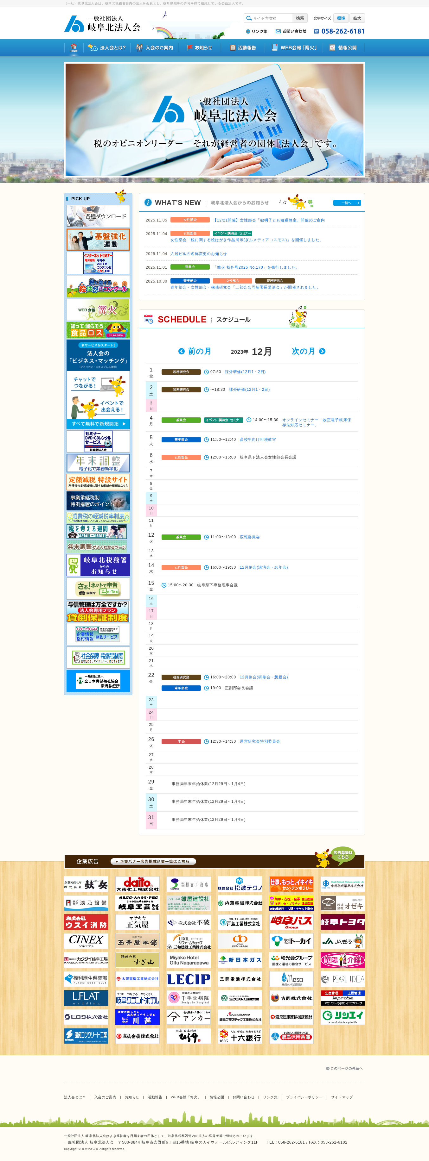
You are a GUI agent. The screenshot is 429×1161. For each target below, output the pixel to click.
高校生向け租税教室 (258, 439)
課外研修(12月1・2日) (245, 372)
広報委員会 (250, 537)
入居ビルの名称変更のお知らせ (198, 254)
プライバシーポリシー (304, 1097)
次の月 (304, 351)
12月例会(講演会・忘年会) (264, 567)
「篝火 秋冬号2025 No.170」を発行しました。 (256, 267)
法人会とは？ (75, 1097)
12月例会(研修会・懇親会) (264, 677)
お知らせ (132, 1097)
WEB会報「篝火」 (186, 1097)
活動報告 (155, 1097)
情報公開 (217, 1097)
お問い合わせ (243, 1097)
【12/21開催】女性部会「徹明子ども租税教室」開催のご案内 (269, 220)
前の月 (200, 351)
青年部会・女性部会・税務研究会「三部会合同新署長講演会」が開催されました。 (245, 287)
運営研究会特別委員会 (260, 741)
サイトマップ (342, 1097)
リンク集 (270, 1097)
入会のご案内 (105, 1097)
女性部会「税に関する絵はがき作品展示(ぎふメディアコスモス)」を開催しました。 (246, 240)
